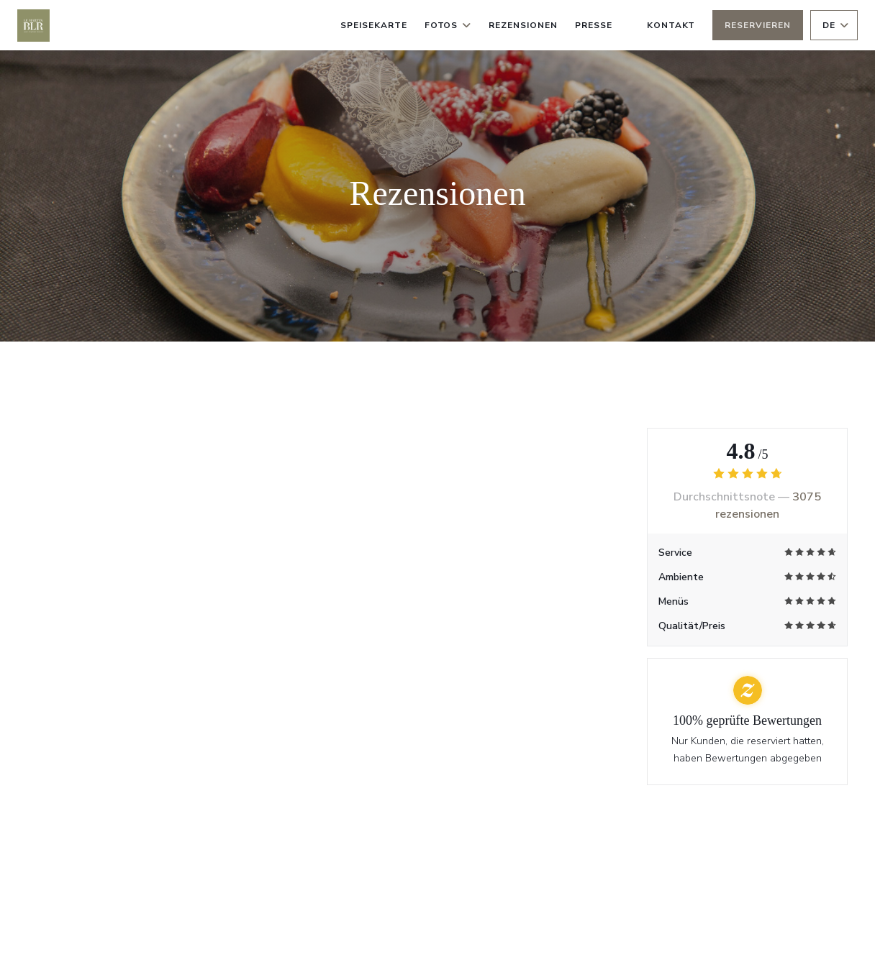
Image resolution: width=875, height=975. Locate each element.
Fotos (448, 25)
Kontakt (671, 25)
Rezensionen (523, 25)
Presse (593, 25)
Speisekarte (373, 25)
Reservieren (758, 25)
